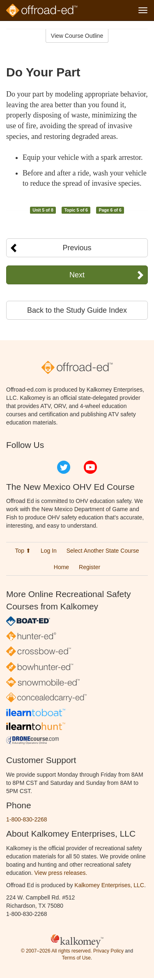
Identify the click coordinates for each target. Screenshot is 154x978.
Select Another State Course (103, 550)
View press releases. (60, 873)
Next (77, 275)
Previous (76, 248)
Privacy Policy (108, 951)
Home (61, 567)
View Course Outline (77, 35)
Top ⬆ (23, 550)
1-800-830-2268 (26, 819)
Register (89, 567)
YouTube (90, 467)
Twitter (63, 467)
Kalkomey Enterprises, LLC (109, 885)
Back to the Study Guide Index (77, 310)
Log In (49, 550)
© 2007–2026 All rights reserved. (56, 951)
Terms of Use (76, 958)
